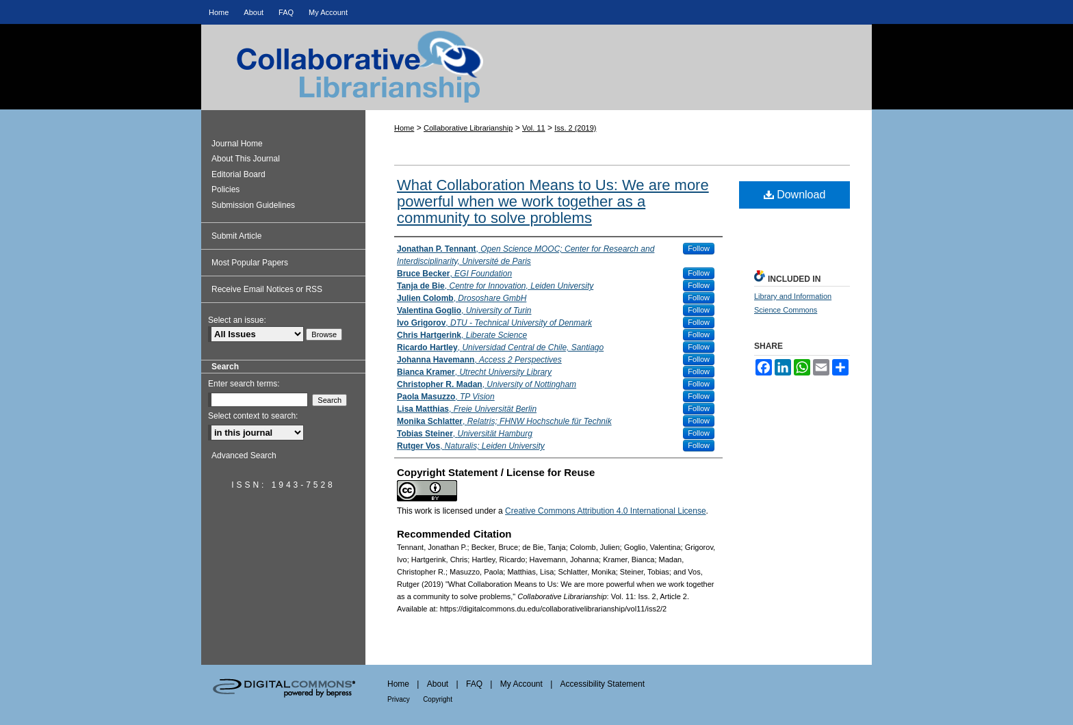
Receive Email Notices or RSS (266, 289)
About (437, 684)
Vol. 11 (533, 128)
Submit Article (236, 236)
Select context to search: (253, 416)
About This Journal (245, 158)
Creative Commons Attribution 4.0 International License (605, 511)
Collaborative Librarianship (536, 80)
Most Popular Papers (249, 262)
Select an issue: (237, 320)
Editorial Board (238, 174)
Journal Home (237, 143)
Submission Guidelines (253, 205)
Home (404, 128)
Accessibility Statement (602, 684)
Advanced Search (243, 455)
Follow (699, 248)
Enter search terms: (244, 383)
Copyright (437, 699)
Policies (225, 189)
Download (795, 194)
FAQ (474, 684)
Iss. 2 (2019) (575, 128)
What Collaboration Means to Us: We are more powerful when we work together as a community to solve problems (553, 201)
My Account (521, 684)
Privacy (398, 699)
